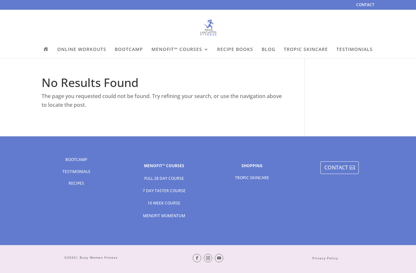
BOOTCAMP (129, 49)
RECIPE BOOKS (235, 49)
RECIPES (76, 183)
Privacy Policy (325, 258)
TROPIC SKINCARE (306, 49)
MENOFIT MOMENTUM (164, 215)
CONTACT (365, 5)
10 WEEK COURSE (164, 203)
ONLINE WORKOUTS (81, 49)
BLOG (268, 49)
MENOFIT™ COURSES (176, 49)
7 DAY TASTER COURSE (164, 190)
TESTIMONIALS (354, 49)
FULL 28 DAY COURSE (164, 178)
